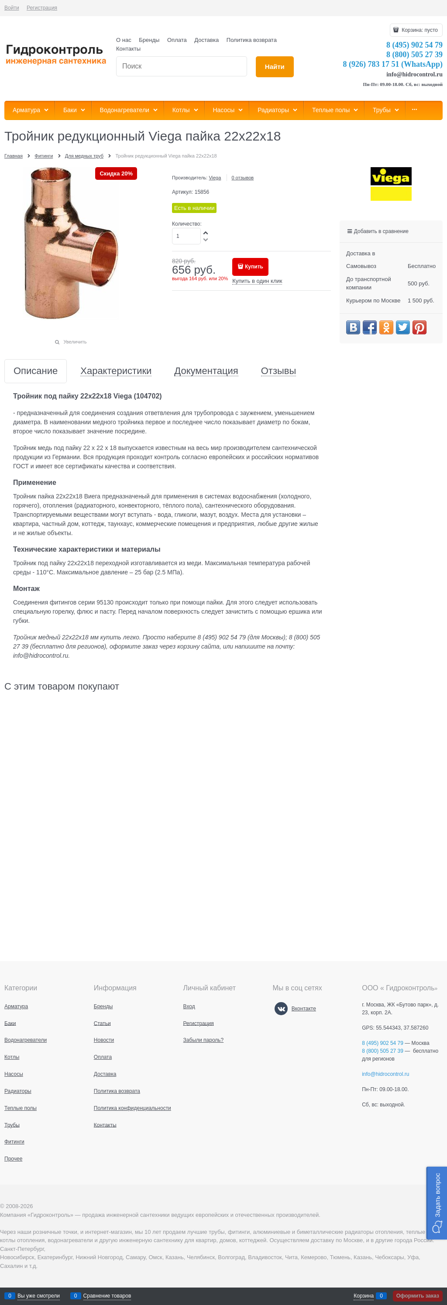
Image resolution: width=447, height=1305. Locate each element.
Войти (11, 8)
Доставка (206, 40)
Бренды (149, 40)
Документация (206, 371)
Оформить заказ (417, 1296)
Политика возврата (252, 40)
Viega (215, 177)
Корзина (364, 1295)
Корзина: (419, 30)
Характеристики (115, 371)
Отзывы (278, 371)
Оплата (177, 40)
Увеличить (74, 341)
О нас (123, 40)
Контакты (128, 48)
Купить (254, 267)
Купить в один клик (257, 281)
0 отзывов (242, 177)
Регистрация (42, 8)
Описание (36, 371)
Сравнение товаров (107, 1295)
